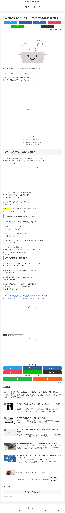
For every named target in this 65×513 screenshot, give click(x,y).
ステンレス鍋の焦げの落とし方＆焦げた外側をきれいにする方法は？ (26, 292)
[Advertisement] (32, 30)
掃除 (5, 331)
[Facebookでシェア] (18, 22)
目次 (30, 132)
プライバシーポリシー (32, 508)
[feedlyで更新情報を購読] (17, 375)
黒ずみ (21, 331)
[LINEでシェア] (47, 22)
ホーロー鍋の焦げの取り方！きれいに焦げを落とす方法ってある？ (25, 294)
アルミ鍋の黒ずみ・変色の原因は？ (31, 136)
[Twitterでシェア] (8, 22)
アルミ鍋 (10, 331)
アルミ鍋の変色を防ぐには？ (31, 140)
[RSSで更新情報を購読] (47, 375)
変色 (15, 331)
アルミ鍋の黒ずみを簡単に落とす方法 (33, 138)
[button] (57, 22)
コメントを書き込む (32, 490)
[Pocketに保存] (37, 22)
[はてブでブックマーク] (27, 22)
